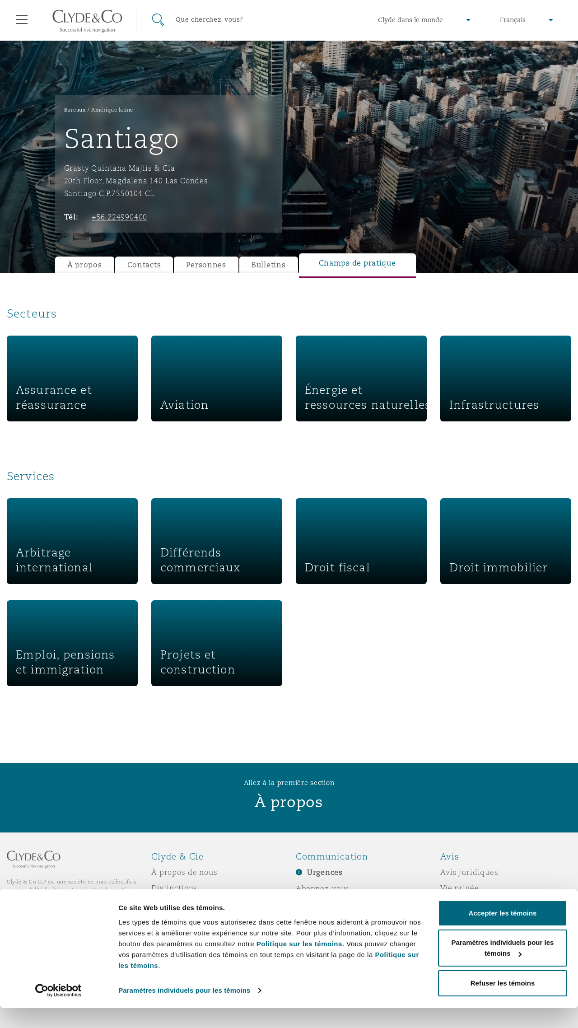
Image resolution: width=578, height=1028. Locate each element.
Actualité (168, 903)
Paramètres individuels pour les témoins (184, 1010)
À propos (84, 265)
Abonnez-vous (323, 888)
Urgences (325, 872)
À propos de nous (184, 872)
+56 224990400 (120, 216)
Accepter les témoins (503, 933)
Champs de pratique (357, 263)
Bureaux (75, 110)
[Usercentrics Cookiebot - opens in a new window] (58, 1010)
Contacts (144, 265)
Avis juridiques (469, 872)
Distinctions (174, 887)
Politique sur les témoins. (300, 963)
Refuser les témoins (503, 1003)
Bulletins (269, 265)
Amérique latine (112, 110)
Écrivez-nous (320, 904)
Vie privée (459, 887)
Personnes (206, 265)
